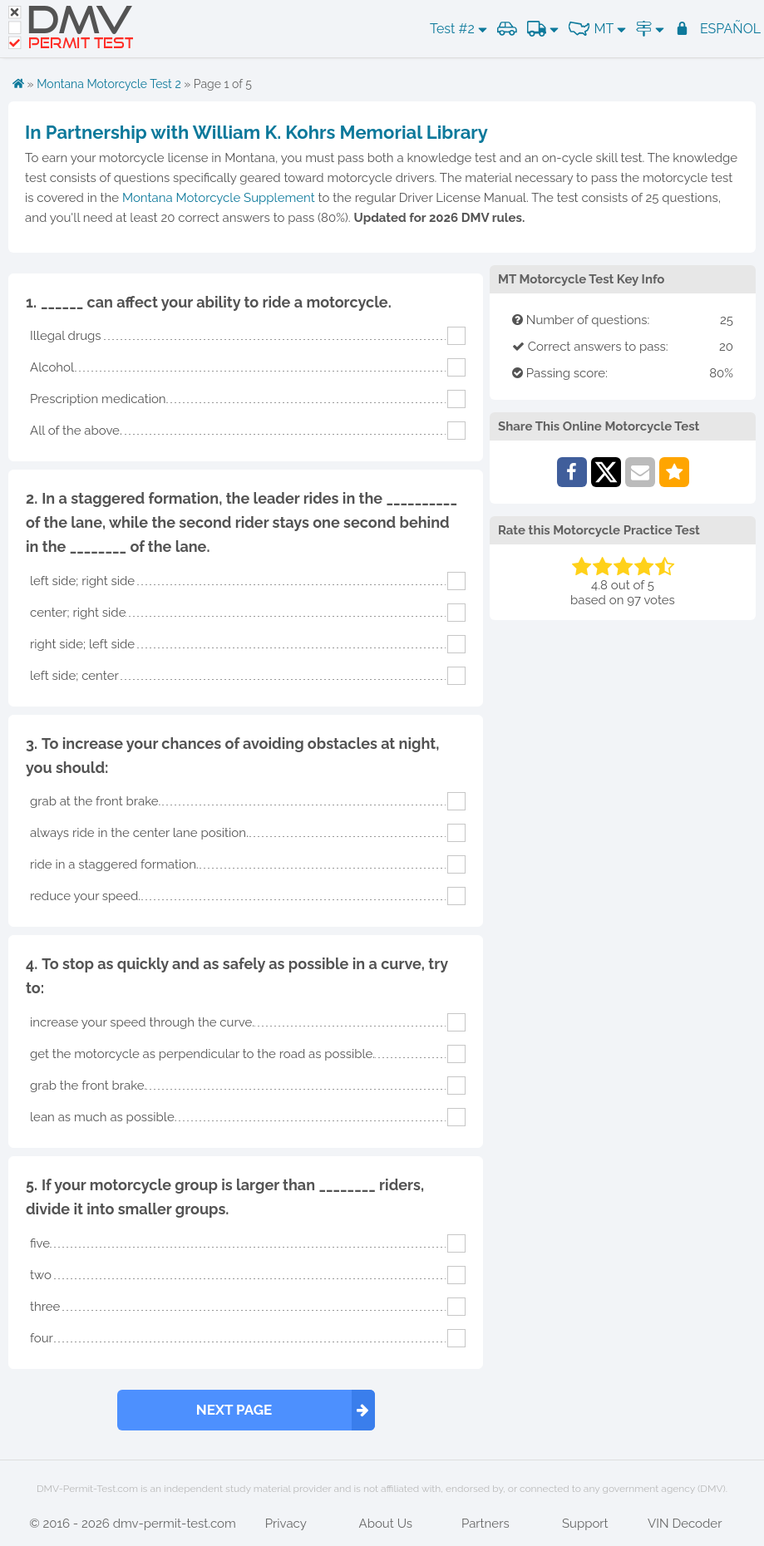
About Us (385, 1523)
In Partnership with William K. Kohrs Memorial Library (256, 132)
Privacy (286, 1523)
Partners (485, 1523)
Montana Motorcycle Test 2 (109, 84)
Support (585, 1523)
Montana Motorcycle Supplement (218, 197)
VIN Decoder (685, 1523)
